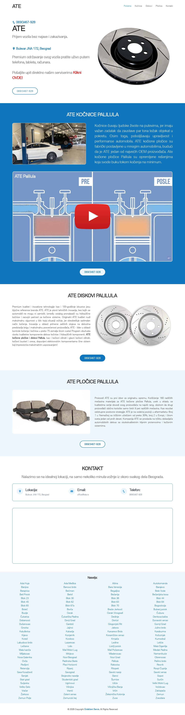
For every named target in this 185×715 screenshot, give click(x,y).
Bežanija (115, 594)
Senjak (24, 675)
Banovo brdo (69, 587)
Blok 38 (115, 598)
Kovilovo (70, 638)
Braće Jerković (115, 609)
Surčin (160, 679)
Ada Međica (70, 583)
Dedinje (115, 616)
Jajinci (70, 627)
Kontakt (169, 6)
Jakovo (115, 627)
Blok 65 (25, 605)
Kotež (25, 638)
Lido (70, 646)
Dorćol (115, 620)
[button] (18, 144)
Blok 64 (160, 601)
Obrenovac (160, 657)
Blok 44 (160, 598)
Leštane (25, 646)
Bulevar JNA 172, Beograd (31, 48)
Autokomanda (160, 583)
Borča (70, 609)
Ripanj (70, 668)
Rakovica (115, 664)
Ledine (115, 642)
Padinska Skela (69, 661)
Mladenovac (115, 653)
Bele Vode (160, 590)
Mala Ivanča (25, 649)
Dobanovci (25, 620)
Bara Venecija (115, 587)
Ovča (24, 661)
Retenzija (24, 668)
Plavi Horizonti (70, 664)
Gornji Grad (160, 624)
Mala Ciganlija (160, 646)
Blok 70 (115, 605)
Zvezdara (160, 698)
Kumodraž (160, 638)
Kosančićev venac (115, 635)
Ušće (115, 683)
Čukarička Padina (69, 616)
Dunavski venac (160, 620)
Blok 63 (115, 601)
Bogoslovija (160, 605)
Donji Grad (70, 620)
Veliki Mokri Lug (160, 683)
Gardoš (70, 624)
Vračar (25, 690)
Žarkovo (25, 694)
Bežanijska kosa (160, 594)
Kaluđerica (25, 631)
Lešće (160, 642)
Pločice (159, 6)
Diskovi (149, 6)
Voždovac (160, 686)
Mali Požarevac (115, 649)
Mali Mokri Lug (70, 649)
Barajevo (160, 587)
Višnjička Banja (115, 686)
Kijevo (25, 635)
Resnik (160, 664)
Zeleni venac (70, 694)
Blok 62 (70, 601)
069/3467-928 (23, 22)
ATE (16, 6)
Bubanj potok (160, 609)
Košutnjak (160, 635)
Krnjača (115, 638)
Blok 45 (25, 601)
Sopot (160, 675)
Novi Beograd (70, 657)
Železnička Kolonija (115, 694)
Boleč (25, 609)
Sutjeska (24, 683)
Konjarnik (70, 635)
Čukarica (24, 616)
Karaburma (160, 631)
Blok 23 (25, 598)
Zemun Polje (24, 698)
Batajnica (24, 590)
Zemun (160, 694)
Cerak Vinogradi (115, 612)
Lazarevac (70, 642)
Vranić (70, 690)
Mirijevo (70, 653)
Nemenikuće (160, 653)
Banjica (24, 587)
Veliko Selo (24, 686)
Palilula (115, 661)
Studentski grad (70, 679)
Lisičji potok (115, 646)
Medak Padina (160, 649)
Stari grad (24, 679)
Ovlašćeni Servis (91, 709)
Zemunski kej (70, 698)
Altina (115, 583)
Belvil (70, 594)
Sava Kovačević (25, 672)
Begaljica (115, 590)
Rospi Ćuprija (160, 668)
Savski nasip (115, 672)
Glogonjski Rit (115, 624)
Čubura (160, 612)
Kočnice (138, 6)
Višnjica (70, 686)
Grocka (24, 627)
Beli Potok (25, 594)
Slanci (115, 675)
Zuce (115, 698)
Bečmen (70, 590)
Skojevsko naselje (70, 675)
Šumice (115, 679)
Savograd (70, 672)
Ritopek (115, 668)
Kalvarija (70, 631)
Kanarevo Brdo (115, 631)
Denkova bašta (160, 616)
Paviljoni (25, 664)
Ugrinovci (70, 683)
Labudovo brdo (24, 642)
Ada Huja (24, 583)
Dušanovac (24, 624)
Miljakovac (25, 653)
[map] (40, 492)
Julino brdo (160, 627)
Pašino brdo (160, 661)
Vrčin (115, 690)
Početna (127, 6)
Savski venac (160, 672)
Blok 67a (69, 605)
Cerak (70, 612)
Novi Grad (115, 657)
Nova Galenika (24, 657)
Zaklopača (160, 690)
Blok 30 (70, 598)
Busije (25, 612)
